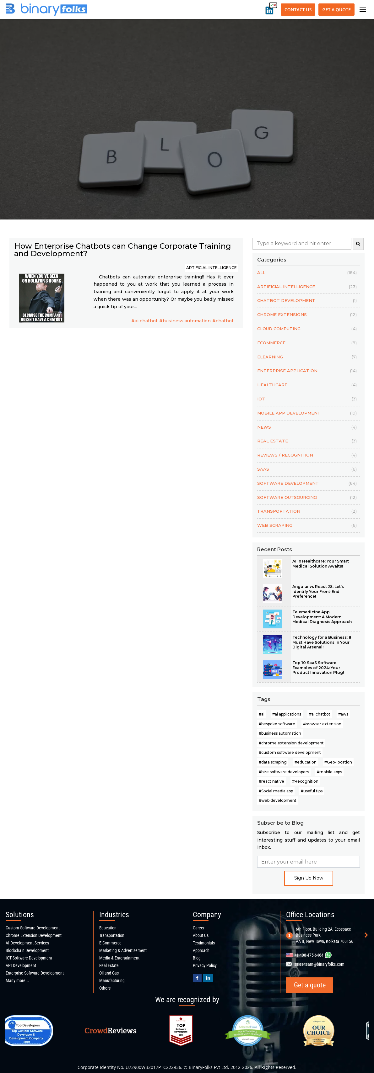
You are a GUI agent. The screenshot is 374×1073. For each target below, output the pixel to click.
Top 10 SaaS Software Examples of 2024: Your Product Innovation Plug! (318, 667)
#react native (271, 781)
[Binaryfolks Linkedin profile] (208, 977)
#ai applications (286, 714)
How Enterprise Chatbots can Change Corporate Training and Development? (122, 249)
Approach (201, 950)
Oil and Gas (109, 972)
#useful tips (312, 791)
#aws (343, 714)
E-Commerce (110, 942)
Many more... (17, 980)
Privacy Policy (205, 965)
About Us (201, 935)
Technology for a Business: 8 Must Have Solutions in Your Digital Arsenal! (321, 642)
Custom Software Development (33, 927)
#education (306, 762)
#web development (277, 800)
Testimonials (204, 942)
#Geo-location (338, 762)
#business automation (185, 321)
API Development (21, 965)
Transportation (111, 935)
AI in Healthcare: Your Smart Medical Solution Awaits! (320, 563)
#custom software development (290, 752)
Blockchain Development (27, 950)
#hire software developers (284, 771)
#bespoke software (277, 724)
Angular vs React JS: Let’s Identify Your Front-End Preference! (318, 591)
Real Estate (109, 965)
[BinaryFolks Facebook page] (197, 977)
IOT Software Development (29, 957)
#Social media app (276, 791)
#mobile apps (329, 771)
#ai (261, 714)
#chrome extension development (291, 743)
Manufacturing (112, 980)
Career (198, 927)
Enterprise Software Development (35, 972)
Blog (197, 957)
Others (105, 988)
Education (108, 927)
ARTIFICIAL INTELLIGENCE (211, 267)
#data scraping (273, 762)
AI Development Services (27, 942)
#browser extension (322, 724)
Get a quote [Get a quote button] (336, 10)
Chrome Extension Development (34, 935)
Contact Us (298, 10)
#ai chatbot (144, 321)
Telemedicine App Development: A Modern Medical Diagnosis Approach (322, 617)
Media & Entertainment (119, 957)
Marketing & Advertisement (123, 950)
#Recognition (305, 781)
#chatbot (223, 321)
